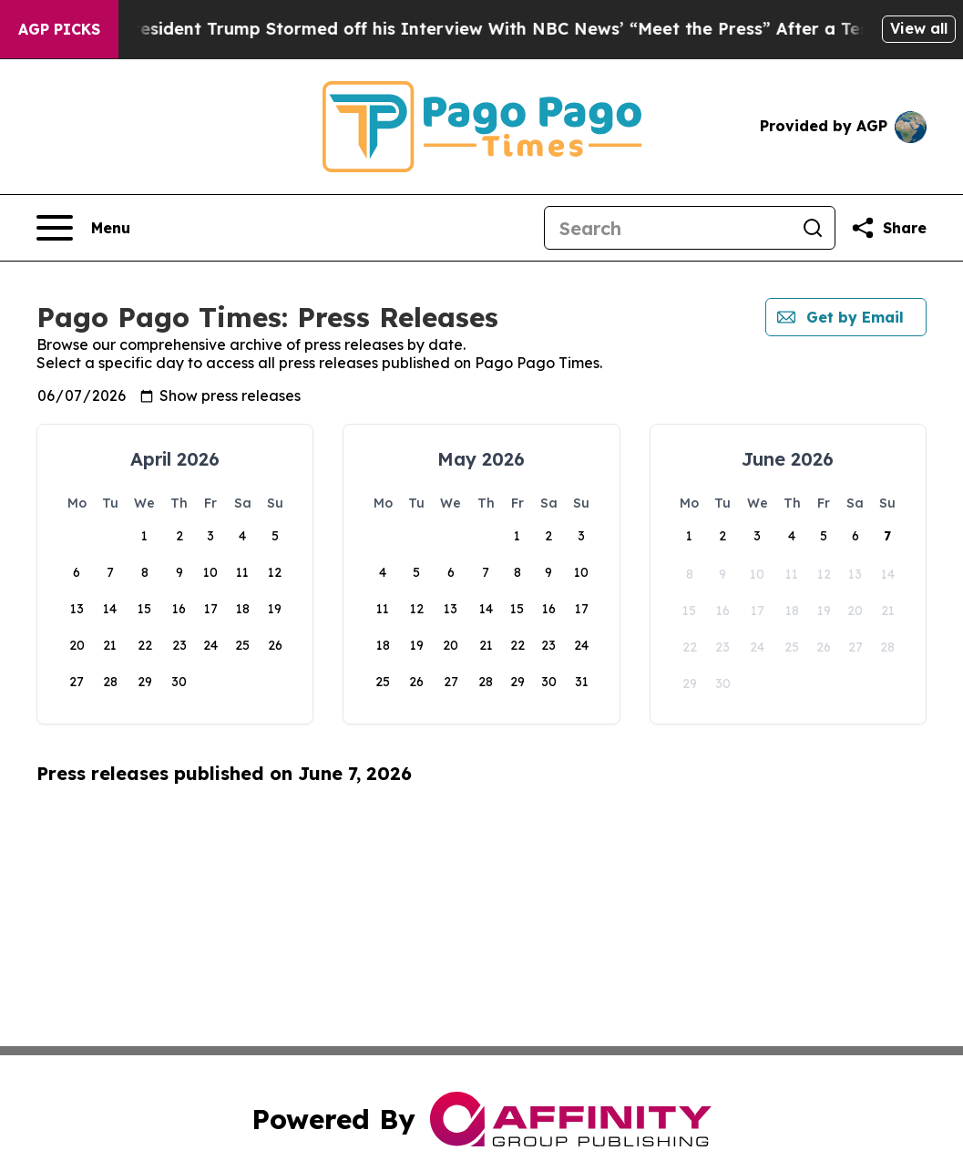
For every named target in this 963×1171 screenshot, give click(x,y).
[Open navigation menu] (83, 228)
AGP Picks (59, 29)
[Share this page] (888, 228)
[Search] (668, 228)
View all (919, 28)
